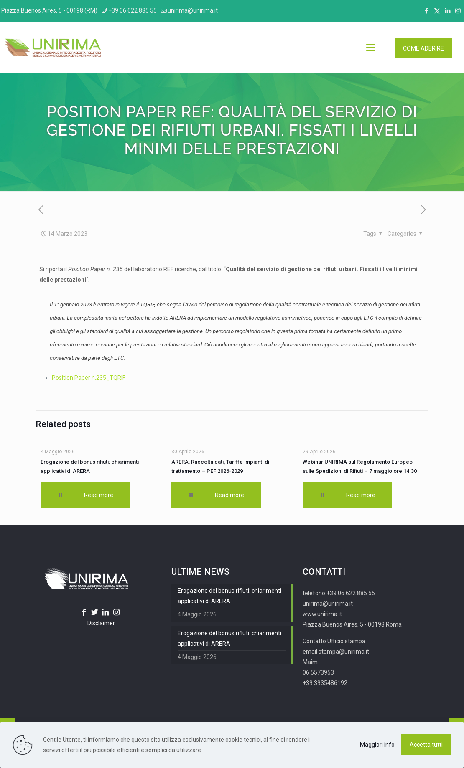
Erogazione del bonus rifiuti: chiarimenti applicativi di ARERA (229, 595)
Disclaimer (101, 623)
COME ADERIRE (423, 48)
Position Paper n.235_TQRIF (88, 377)
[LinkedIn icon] (447, 11)
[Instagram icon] (458, 11)
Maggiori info (377, 744)
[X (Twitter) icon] (437, 11)
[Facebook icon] (426, 11)
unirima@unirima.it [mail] (193, 10)
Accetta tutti (426, 744)
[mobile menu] (371, 47)
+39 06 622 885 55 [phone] (132, 10)
